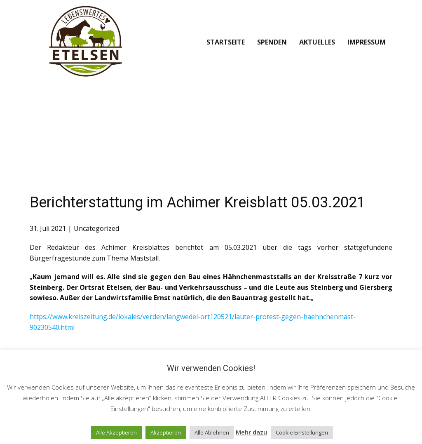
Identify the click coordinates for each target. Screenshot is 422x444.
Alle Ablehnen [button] (212, 432)
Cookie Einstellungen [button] (302, 432)
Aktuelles (317, 42)
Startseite (225, 42)
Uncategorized (96, 228)
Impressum (366, 42)
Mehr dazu (251, 432)
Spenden (272, 42)
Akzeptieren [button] (165, 432)
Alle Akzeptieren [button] (116, 432)
